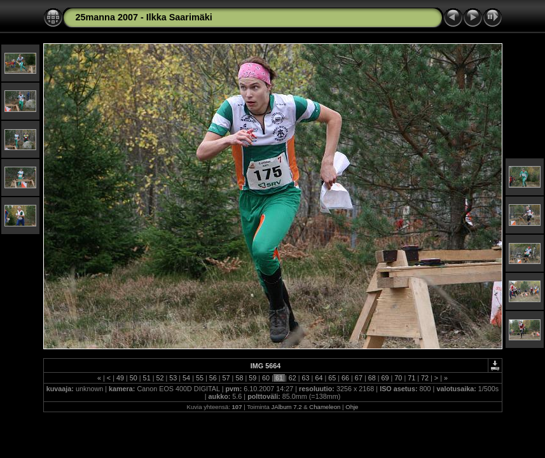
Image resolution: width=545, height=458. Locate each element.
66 (345, 378)
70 (398, 378)
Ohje (351, 406)
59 (252, 378)
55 (199, 378)
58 (239, 378)
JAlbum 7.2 (287, 406)
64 (318, 378)
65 (332, 378)
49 (120, 378)
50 (133, 378)
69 (385, 378)
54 (186, 378)
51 (147, 378)
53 (173, 378)
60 (266, 378)
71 (411, 378)
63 (306, 378)
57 (226, 378)
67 (358, 378)
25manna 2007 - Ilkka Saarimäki (144, 17)
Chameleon (324, 406)
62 (292, 378)
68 (372, 378)
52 (159, 378)
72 (425, 378)
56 (213, 378)
